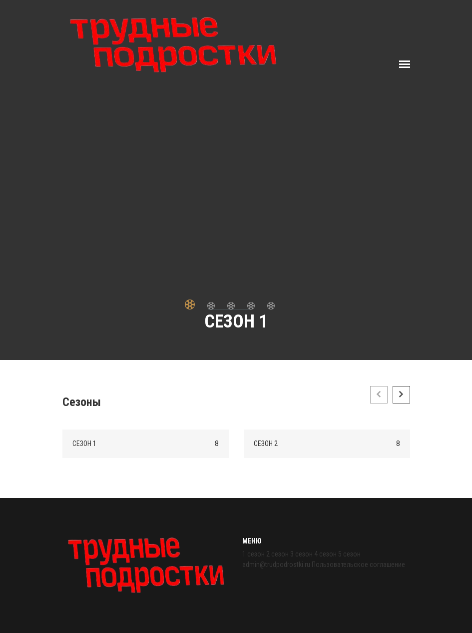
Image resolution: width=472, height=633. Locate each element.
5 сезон (349, 554)
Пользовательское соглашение (358, 564)
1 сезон (253, 554)
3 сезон (301, 554)
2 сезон (277, 554)
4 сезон (325, 554)
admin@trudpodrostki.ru (276, 564)
